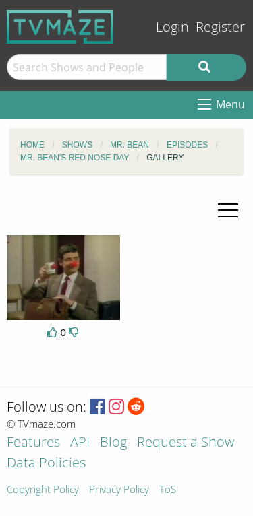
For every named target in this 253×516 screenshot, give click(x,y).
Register (220, 27)
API (80, 443)
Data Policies (46, 464)
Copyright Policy (43, 490)
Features (33, 443)
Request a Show (185, 443)
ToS (167, 490)
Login (172, 27)
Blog (113, 443)
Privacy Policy (119, 490)
